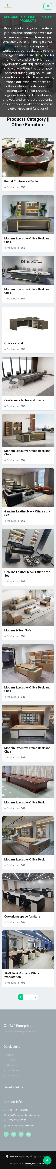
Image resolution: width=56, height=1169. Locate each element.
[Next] (35, 997)
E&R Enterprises (17, 1156)
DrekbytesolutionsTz (35, 1163)
